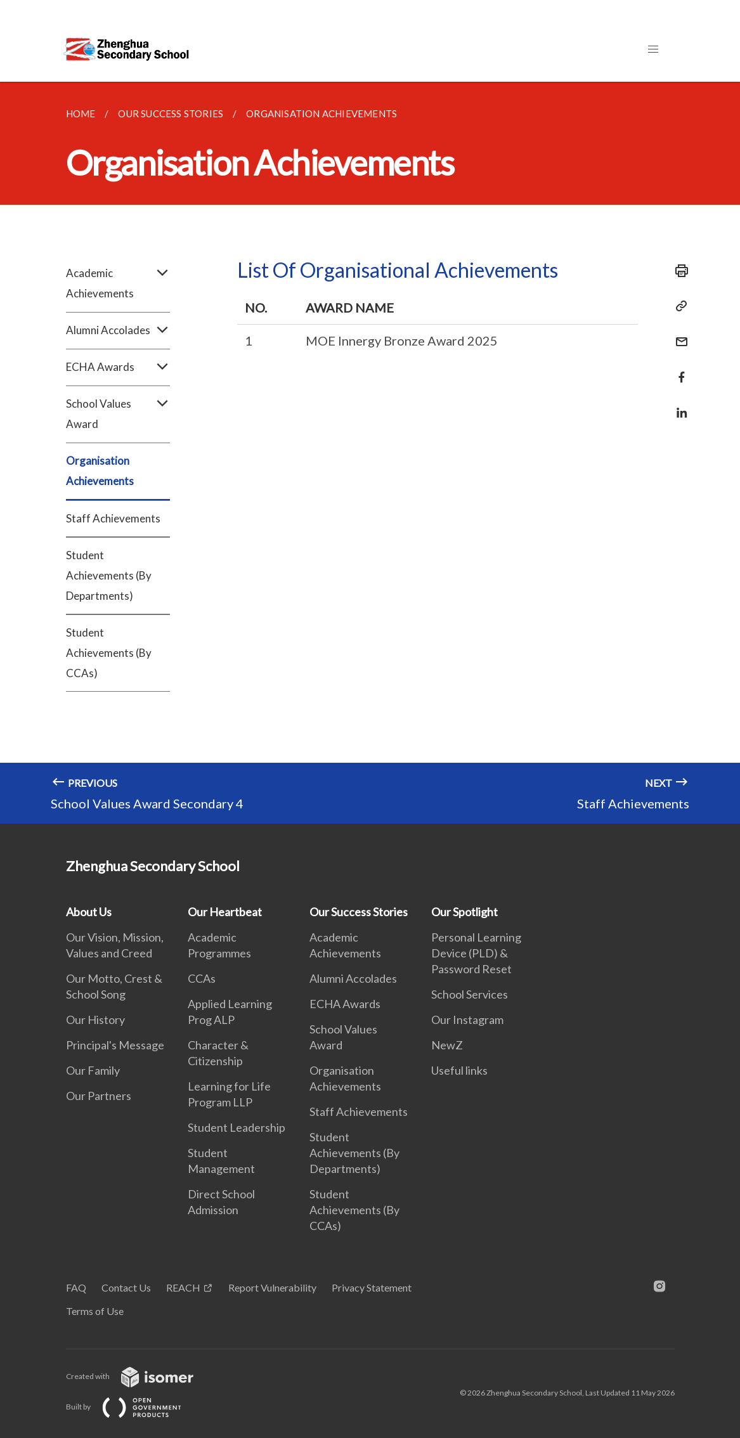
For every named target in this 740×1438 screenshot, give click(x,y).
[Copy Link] (678, 306)
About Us (89, 912)
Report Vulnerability (272, 1287)
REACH (183, 1287)
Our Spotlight (464, 912)
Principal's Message (115, 1045)
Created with (140, 1376)
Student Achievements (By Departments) (109, 575)
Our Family (93, 1070)
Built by (134, 1406)
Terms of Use (95, 1311)
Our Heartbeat (225, 912)
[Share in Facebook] (678, 369)
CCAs (202, 978)
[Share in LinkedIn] (678, 405)
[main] (370, 453)
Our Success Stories (358, 912)
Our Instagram (467, 1020)
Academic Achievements (118, 283)
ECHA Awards (118, 367)
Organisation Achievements (100, 471)
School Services (469, 994)
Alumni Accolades (118, 330)
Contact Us (126, 1287)
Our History (95, 1020)
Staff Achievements (113, 518)
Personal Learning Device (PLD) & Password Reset (476, 953)
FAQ (76, 1287)
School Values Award (118, 414)
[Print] (678, 271)
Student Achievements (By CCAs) (109, 653)
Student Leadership (236, 1127)
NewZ (447, 1045)
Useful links (459, 1070)
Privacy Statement (372, 1287)
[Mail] (678, 334)
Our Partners (98, 1096)
